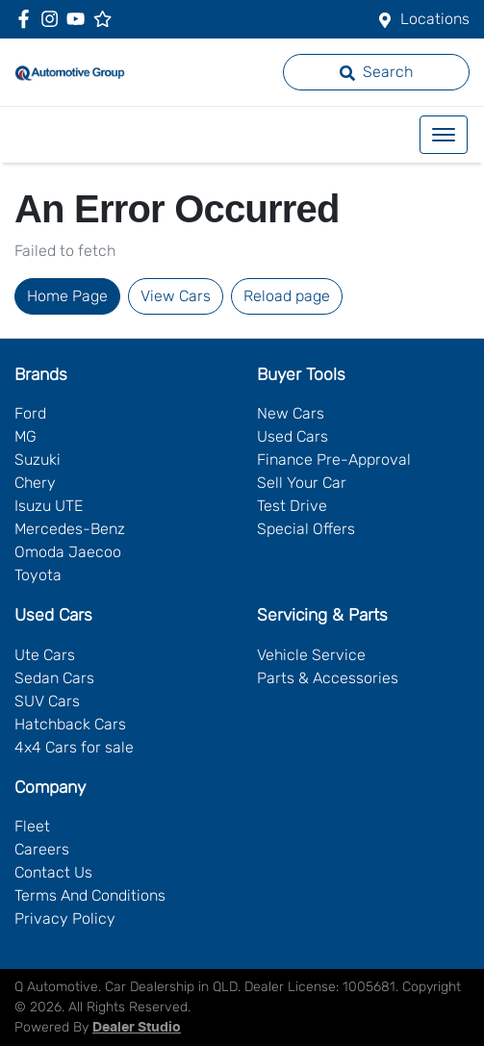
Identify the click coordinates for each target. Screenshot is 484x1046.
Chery (35, 482)
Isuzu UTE (48, 506)
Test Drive (292, 506)
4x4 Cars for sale (74, 747)
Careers (41, 849)
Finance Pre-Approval (334, 459)
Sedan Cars (54, 678)
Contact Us (53, 872)
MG (25, 436)
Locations (435, 19)
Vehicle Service (311, 655)
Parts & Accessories (327, 678)
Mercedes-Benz (69, 529)
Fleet (32, 826)
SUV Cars (47, 701)
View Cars (175, 296)
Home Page (67, 296)
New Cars (290, 413)
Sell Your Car (301, 482)
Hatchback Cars (70, 724)
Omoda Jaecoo (67, 552)
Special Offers (306, 529)
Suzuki (37, 459)
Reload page (286, 296)
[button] (444, 134)
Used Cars (292, 436)
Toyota (38, 575)
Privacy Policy (64, 918)
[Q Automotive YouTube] (79, 19)
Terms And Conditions (90, 895)
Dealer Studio (136, 1027)
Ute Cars (44, 655)
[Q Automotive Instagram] (53, 19)
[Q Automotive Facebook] (27, 19)
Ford (30, 413)
